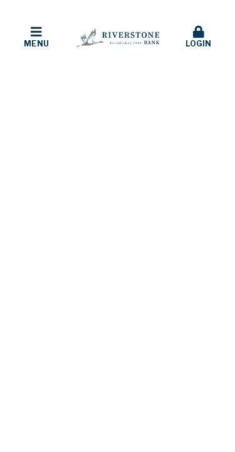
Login (198, 37)
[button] (36, 37)
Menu (36, 37)
